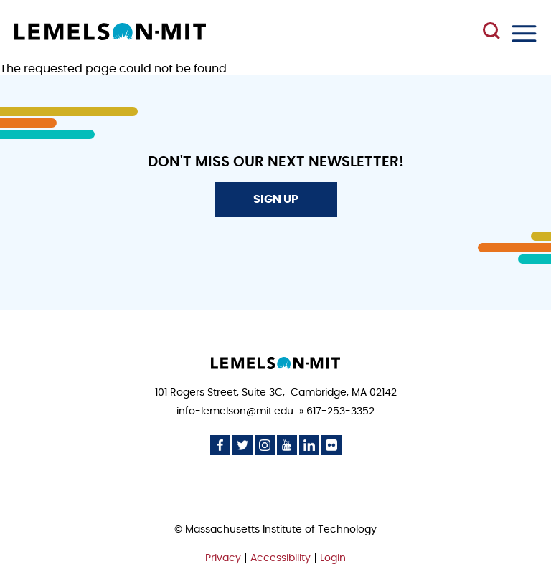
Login (333, 558)
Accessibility (280, 558)
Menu (524, 33)
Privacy (223, 558)
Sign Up (275, 199)
